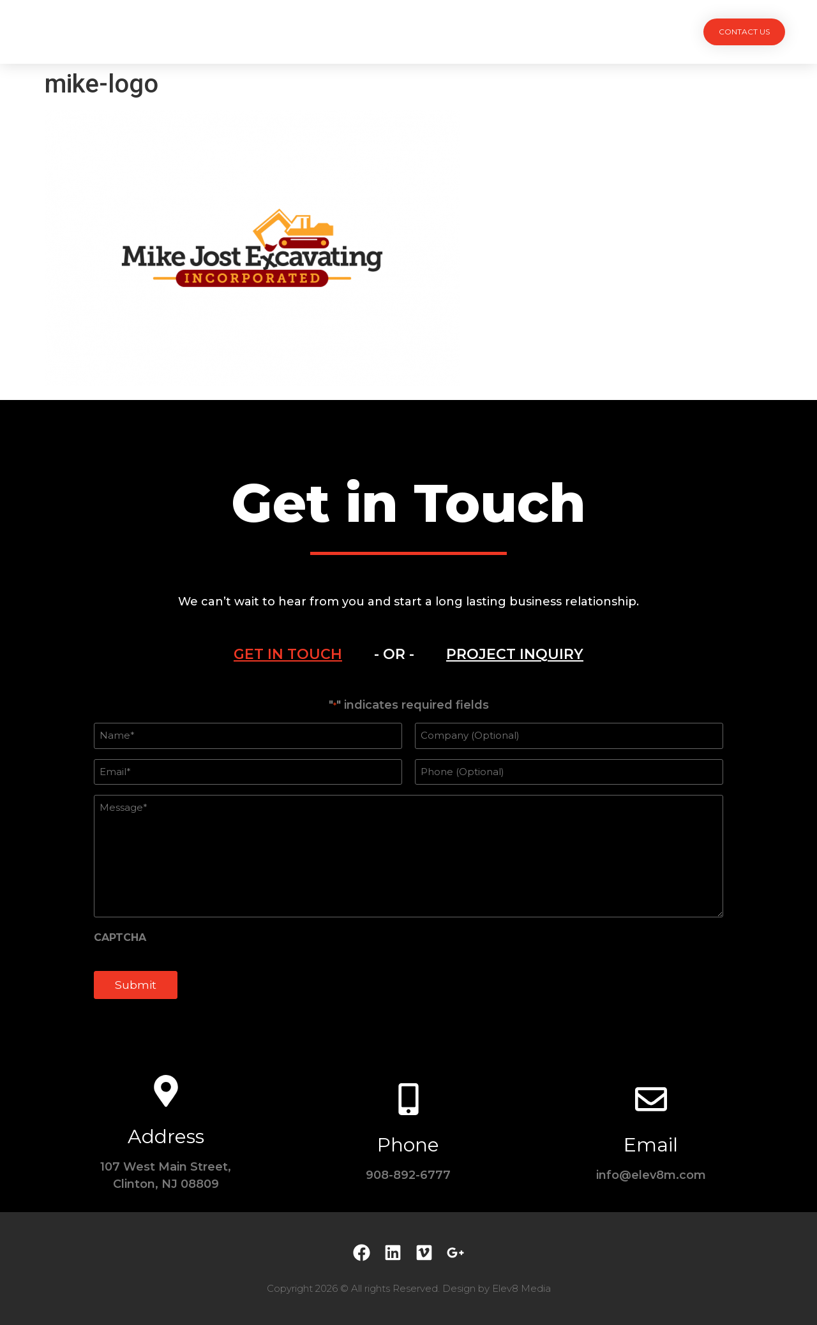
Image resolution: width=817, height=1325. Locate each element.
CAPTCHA (120, 938)
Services (375, 31)
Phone (408, 1145)
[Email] (651, 1099)
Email (651, 1145)
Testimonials (501, 31)
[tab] (288, 654)
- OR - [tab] (394, 654)
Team (432, 31)
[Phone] (408, 1099)
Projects (307, 31)
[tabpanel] (408, 855)
